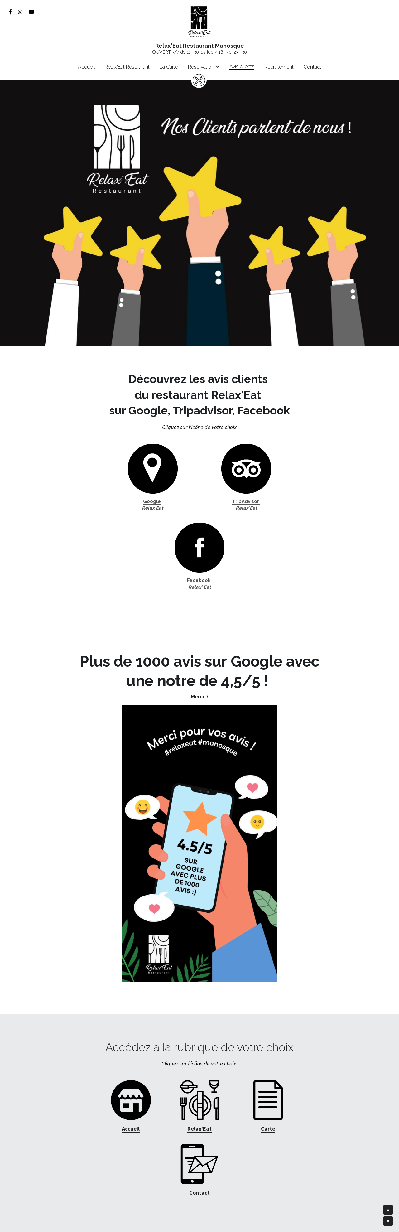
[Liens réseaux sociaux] (10, 11)
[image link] (199, 21)
